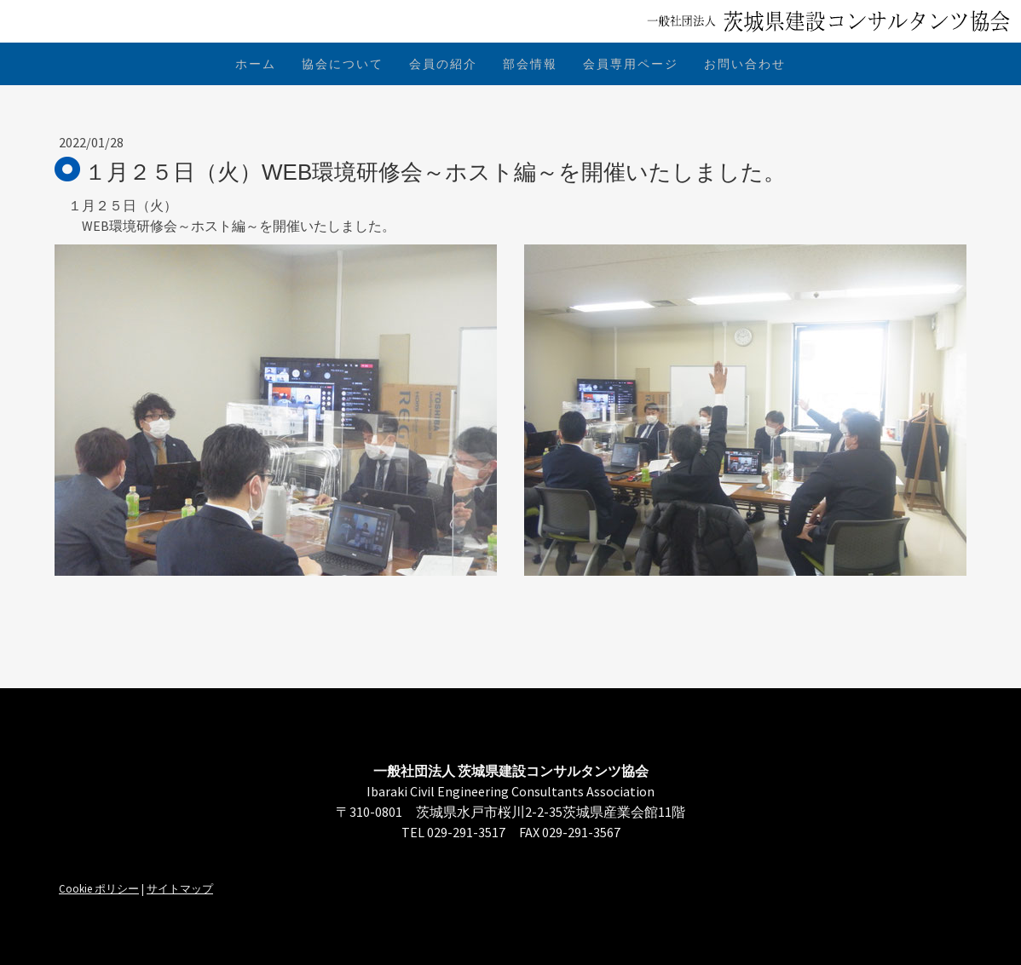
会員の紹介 (443, 64)
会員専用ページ (630, 64)
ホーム (255, 64)
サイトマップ (180, 888)
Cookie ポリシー (99, 888)
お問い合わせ (745, 64)
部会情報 (530, 64)
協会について (343, 64)
